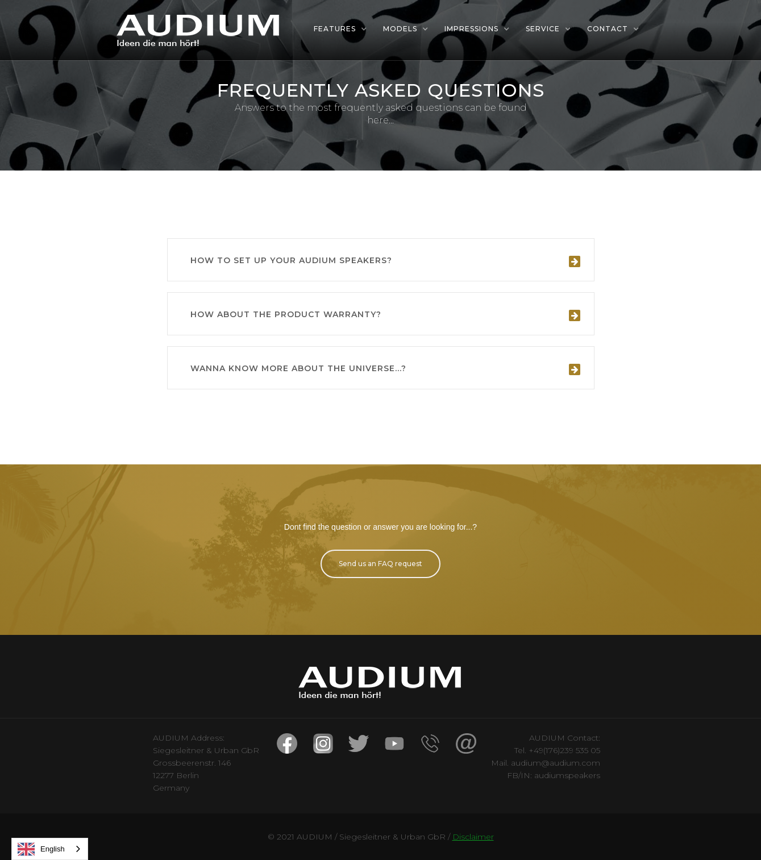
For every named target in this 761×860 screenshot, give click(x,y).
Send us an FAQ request (380, 563)
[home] (199, 30)
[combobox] (49, 849)
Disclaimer (473, 837)
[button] (340, 29)
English (41, 849)
